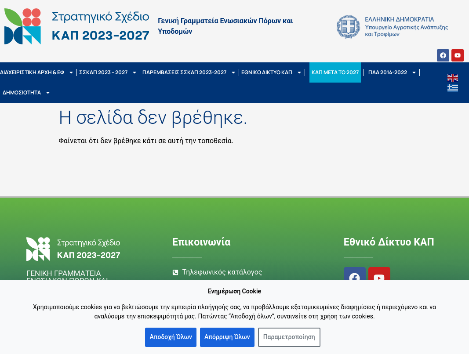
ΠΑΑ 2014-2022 (392, 72)
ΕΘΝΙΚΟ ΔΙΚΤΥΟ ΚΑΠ (271, 72)
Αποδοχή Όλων (170, 336)
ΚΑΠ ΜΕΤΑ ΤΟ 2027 (335, 72)
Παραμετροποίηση (289, 336)
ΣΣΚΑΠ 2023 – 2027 (108, 72)
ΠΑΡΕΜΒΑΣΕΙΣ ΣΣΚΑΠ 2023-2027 (189, 72)
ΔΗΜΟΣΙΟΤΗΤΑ (27, 93)
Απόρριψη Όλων (227, 336)
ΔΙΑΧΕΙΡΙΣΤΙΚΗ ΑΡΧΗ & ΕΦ (37, 72)
